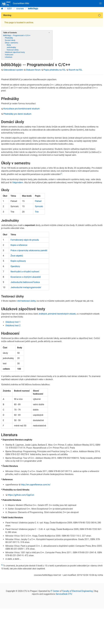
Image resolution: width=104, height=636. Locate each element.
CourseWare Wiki (15, 3)
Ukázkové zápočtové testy (15, 52)
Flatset (38, 201)
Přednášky (9, 38)
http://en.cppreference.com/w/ (36, 484)
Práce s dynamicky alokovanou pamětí (29, 250)
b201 (9, 8)
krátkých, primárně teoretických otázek (57, 313)
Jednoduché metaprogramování (26, 287)
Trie (37, 211)
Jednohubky (11, 47)
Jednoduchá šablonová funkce (25, 282)
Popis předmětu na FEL (55, 70)
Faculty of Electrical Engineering (77, 591)
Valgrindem (17, 182)
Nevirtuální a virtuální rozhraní (25, 271)
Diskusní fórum (33, 70)
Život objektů (17, 255)
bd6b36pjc (33, 8)
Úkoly (9, 45)
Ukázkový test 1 (12, 322)
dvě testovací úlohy (26, 301)
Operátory (15, 266)
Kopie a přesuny (18, 261)
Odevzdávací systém (13, 70)
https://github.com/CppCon (21, 495)
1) (61, 174)
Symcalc (39, 206)
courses (20, 8)
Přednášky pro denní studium (17, 114)
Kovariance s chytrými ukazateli (26, 277)
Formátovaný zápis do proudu (25, 240)
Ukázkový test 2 (12, 325)
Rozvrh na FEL (75, 70)
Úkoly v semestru (11, 43)
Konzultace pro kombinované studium (22, 108)
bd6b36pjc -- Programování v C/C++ (16, 35)
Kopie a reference (19, 245)
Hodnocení (9, 55)
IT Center (55, 591)
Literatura (8, 57)
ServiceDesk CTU (64, 594)
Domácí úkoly (10, 40)
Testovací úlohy (12, 50)
